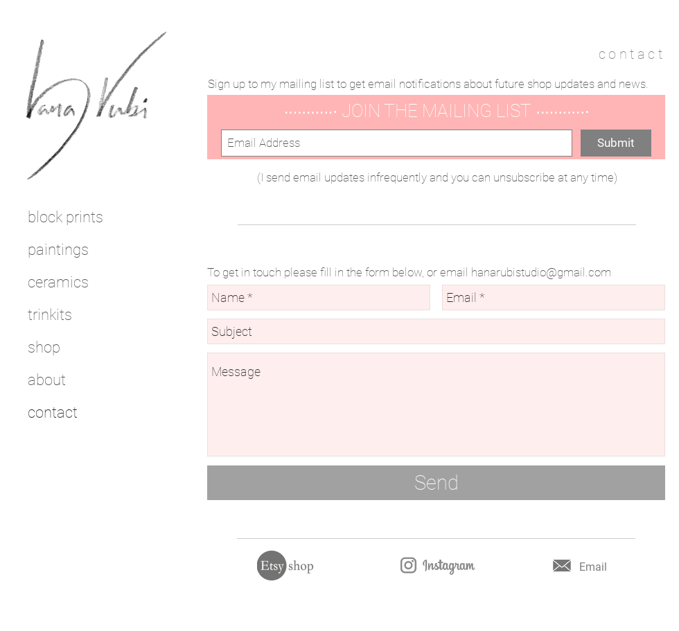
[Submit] (616, 143)
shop (44, 347)
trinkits (50, 314)
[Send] (436, 482)
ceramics (58, 282)
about (47, 380)
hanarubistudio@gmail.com (541, 272)
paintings (58, 249)
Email (593, 567)
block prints (65, 217)
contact (53, 412)
